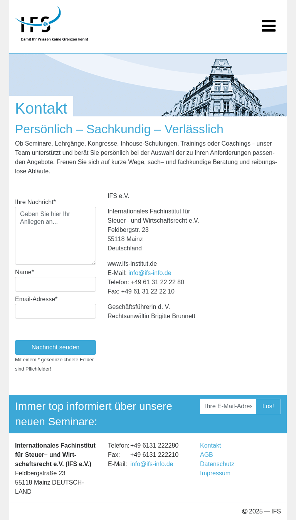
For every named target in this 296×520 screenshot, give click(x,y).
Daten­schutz (217, 464)
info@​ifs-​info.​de (149, 273)
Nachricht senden (56, 347)
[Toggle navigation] (269, 21)
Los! (268, 406)
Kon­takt (210, 445)
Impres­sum (215, 473)
